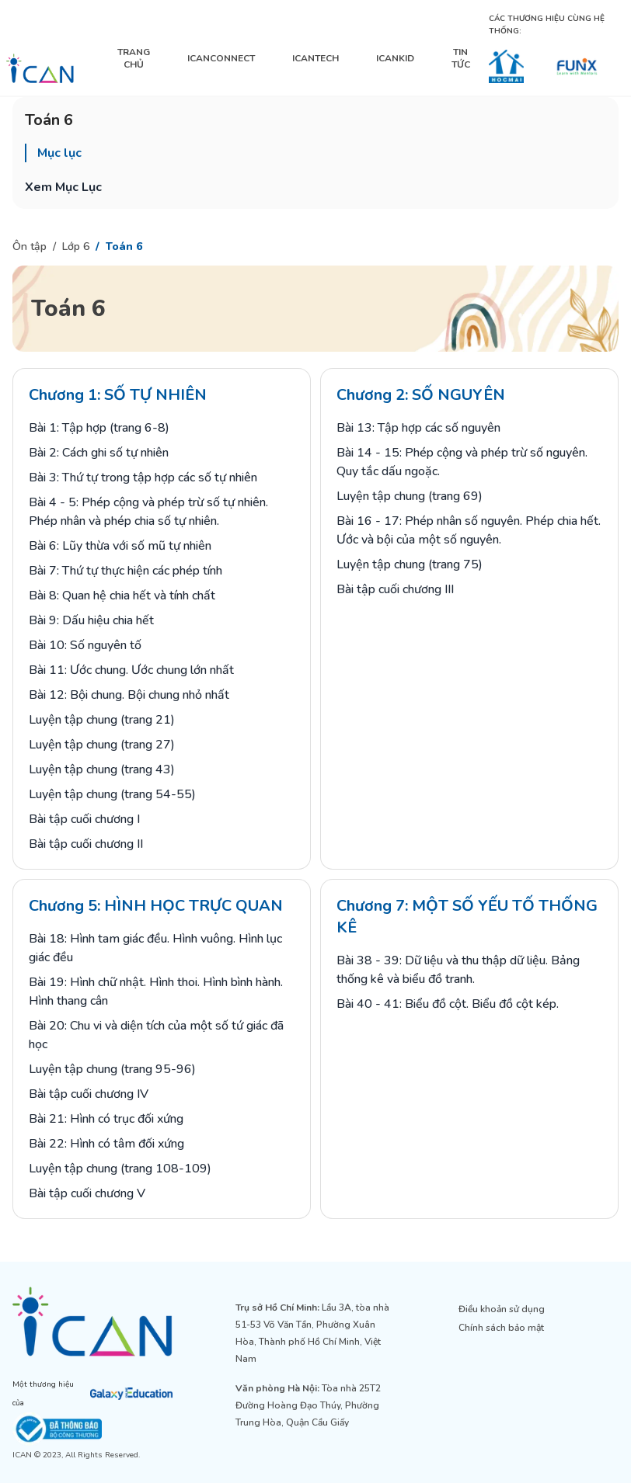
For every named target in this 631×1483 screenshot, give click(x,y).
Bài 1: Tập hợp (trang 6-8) (99, 427)
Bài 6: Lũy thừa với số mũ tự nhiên (120, 545)
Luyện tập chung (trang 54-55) (112, 794)
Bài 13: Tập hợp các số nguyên (418, 427)
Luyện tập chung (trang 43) (102, 769)
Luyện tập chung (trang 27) (102, 744)
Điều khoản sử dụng (501, 1309)
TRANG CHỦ (133, 58)
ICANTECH (315, 58)
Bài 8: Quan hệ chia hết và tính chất (122, 595)
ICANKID (395, 58)
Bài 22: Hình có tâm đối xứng (106, 1143)
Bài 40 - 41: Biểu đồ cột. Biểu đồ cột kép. (447, 1003)
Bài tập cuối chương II (86, 844)
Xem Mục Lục (63, 187)
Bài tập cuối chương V (87, 1193)
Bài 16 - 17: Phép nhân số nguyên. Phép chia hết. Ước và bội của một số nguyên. (468, 530)
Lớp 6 (75, 246)
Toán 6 (124, 246)
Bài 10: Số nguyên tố (85, 645)
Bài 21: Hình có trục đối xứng (106, 1118)
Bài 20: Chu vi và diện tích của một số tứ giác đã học (156, 1035)
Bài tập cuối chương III (395, 589)
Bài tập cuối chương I (84, 819)
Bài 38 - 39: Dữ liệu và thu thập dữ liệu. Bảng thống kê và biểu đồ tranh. (458, 970)
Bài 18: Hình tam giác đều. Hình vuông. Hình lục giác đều (155, 948)
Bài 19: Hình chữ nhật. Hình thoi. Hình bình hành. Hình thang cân (156, 991)
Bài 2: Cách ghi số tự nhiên (99, 452)
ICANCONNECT (221, 58)
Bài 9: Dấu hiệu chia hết (91, 620)
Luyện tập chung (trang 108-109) (120, 1168)
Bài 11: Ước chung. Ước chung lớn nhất (131, 670)
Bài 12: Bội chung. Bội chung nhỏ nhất (129, 694)
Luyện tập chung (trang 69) (409, 496)
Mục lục (59, 152)
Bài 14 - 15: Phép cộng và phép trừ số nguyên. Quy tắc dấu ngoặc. (461, 462)
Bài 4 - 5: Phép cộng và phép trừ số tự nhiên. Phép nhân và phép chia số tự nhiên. (148, 512)
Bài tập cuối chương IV (88, 1094)
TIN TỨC (460, 58)
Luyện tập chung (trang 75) (409, 564)
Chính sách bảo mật (501, 1328)
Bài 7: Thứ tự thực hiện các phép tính (125, 570)
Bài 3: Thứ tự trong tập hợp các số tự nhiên (143, 477)
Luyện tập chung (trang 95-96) (112, 1069)
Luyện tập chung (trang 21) (102, 719)
